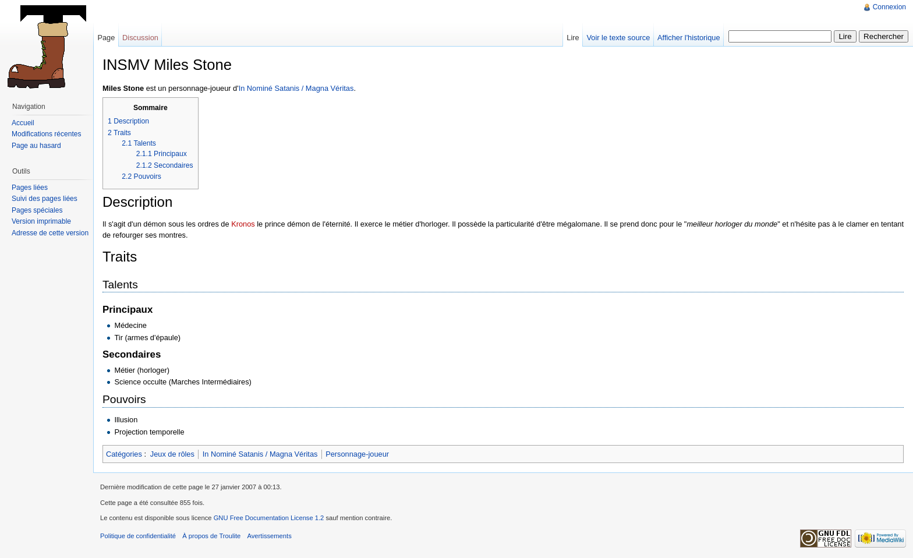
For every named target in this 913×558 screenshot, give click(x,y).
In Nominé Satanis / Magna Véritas (296, 88)
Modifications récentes (46, 134)
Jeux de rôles (172, 454)
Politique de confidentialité (138, 535)
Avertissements (269, 535)
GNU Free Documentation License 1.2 (269, 517)
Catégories (124, 454)
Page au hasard (36, 146)
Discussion (140, 37)
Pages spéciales (37, 210)
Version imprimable (41, 221)
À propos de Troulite (211, 535)
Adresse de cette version (50, 233)
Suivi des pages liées (44, 199)
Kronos (243, 224)
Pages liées (30, 187)
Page (106, 37)
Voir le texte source (618, 37)
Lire (573, 37)
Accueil (23, 123)
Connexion (889, 7)
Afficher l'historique (688, 37)
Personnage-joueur (357, 454)
